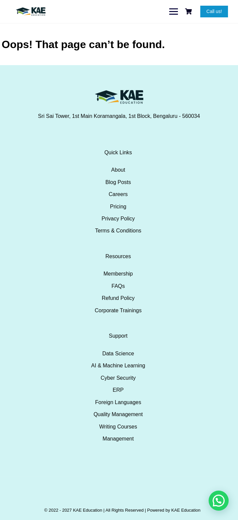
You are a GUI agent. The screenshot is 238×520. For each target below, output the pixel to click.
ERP (118, 390)
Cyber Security (118, 378)
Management (118, 439)
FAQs (118, 286)
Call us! (214, 11)
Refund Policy (118, 298)
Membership (118, 274)
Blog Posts (118, 182)
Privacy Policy (118, 218)
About (118, 170)
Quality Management (118, 414)
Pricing (118, 206)
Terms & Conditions (118, 230)
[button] (219, 501)
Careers (118, 194)
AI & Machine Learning (118, 365)
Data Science (118, 353)
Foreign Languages (118, 402)
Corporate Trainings (118, 310)
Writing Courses (118, 426)
